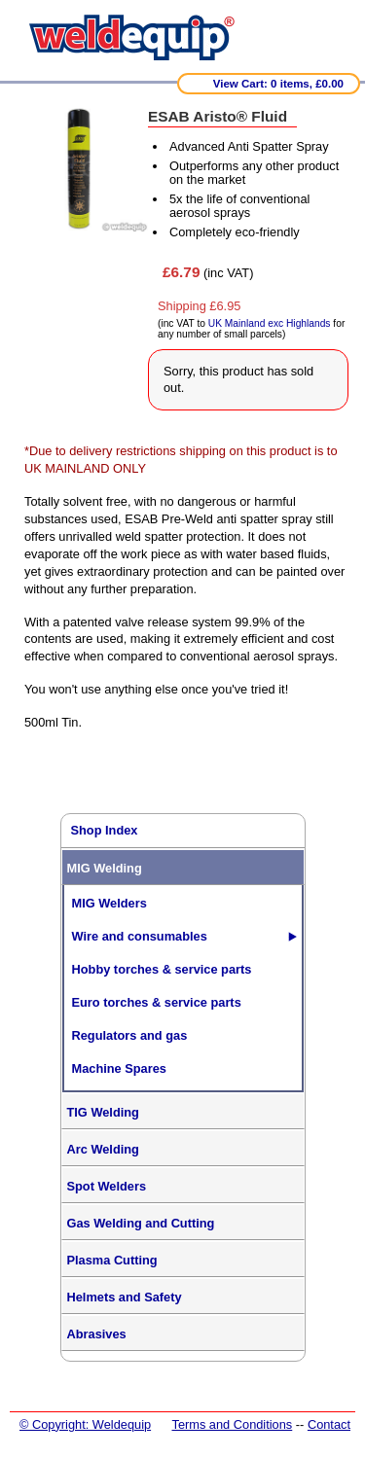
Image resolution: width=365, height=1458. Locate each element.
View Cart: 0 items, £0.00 (278, 83)
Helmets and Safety (124, 1297)
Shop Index (104, 830)
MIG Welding (104, 868)
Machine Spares (119, 1068)
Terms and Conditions (231, 1424)
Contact (329, 1424)
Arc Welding (103, 1149)
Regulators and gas (130, 1035)
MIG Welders (109, 903)
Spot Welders (107, 1186)
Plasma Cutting (112, 1260)
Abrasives (97, 1334)
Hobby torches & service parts (162, 969)
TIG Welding (103, 1112)
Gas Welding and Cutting (141, 1223)
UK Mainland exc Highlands (269, 323)
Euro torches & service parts (156, 1002)
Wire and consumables (139, 936)
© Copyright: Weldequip (85, 1424)
